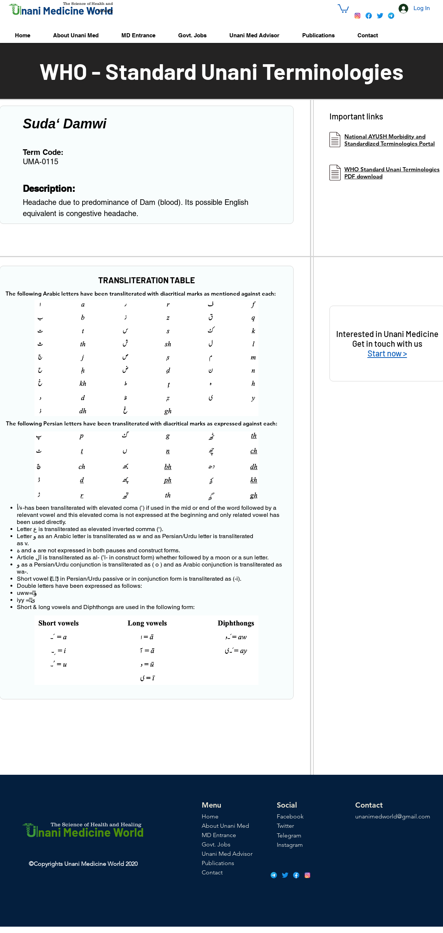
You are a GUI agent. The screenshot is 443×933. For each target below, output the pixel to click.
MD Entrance (219, 835)
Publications (218, 863)
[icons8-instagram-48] (357, 15)
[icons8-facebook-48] (368, 15)
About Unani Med (225, 825)
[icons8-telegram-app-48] (391, 15)
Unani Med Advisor (227, 853)
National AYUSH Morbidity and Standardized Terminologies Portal (389, 140)
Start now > (387, 353)
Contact (212, 872)
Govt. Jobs (216, 844)
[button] (343, 8)
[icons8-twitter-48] (380, 15)
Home (210, 816)
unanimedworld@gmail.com (392, 816)
